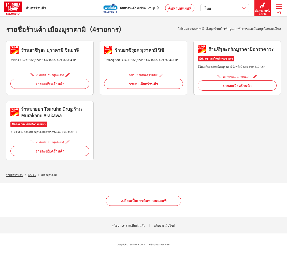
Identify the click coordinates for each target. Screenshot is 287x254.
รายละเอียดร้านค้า (49, 83)
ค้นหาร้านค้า (25, 8)
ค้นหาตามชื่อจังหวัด (262, 8)
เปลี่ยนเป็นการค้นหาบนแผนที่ (143, 200)
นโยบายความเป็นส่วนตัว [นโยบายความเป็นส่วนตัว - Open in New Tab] (128, 225)
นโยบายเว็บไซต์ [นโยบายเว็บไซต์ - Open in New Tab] (164, 225)
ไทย (225, 8)
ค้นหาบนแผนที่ (179, 8)
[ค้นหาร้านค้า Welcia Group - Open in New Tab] (131, 8)
